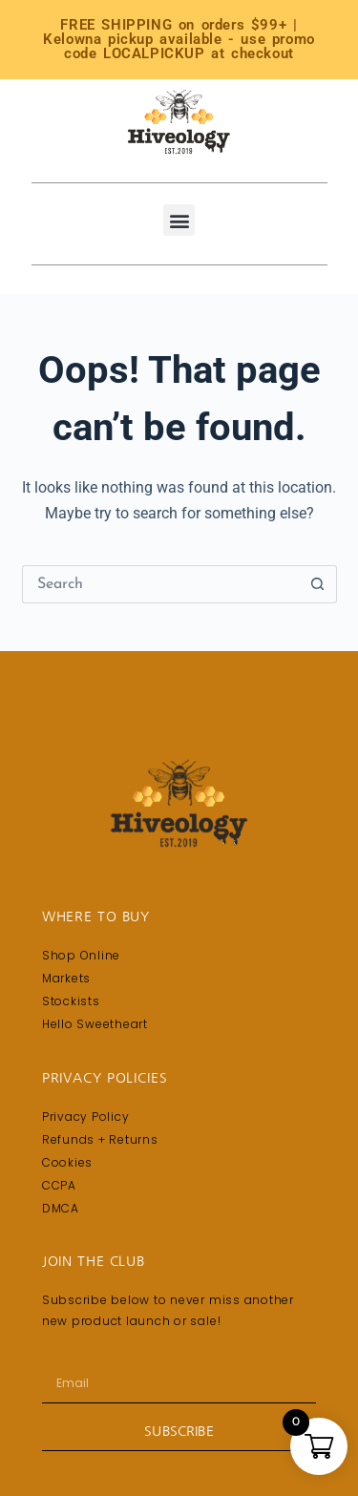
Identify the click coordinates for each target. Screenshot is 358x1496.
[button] (179, 220)
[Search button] (318, 584)
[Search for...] (160, 584)
